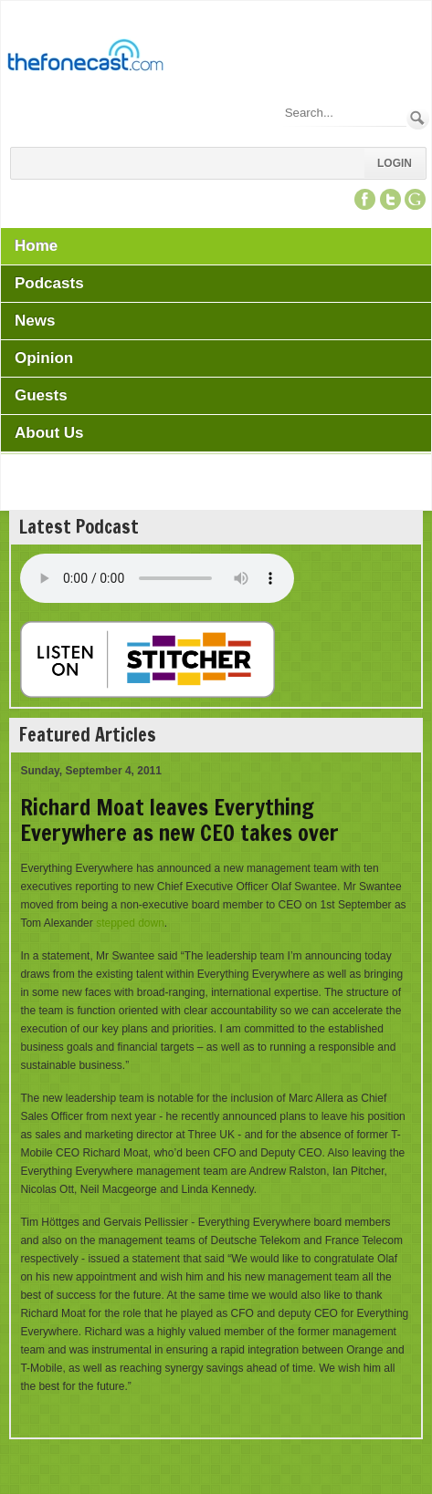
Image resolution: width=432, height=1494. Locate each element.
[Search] (344, 113)
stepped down (130, 923)
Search (417, 118)
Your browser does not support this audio (157, 578)
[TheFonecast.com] (85, 58)
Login (394, 163)
